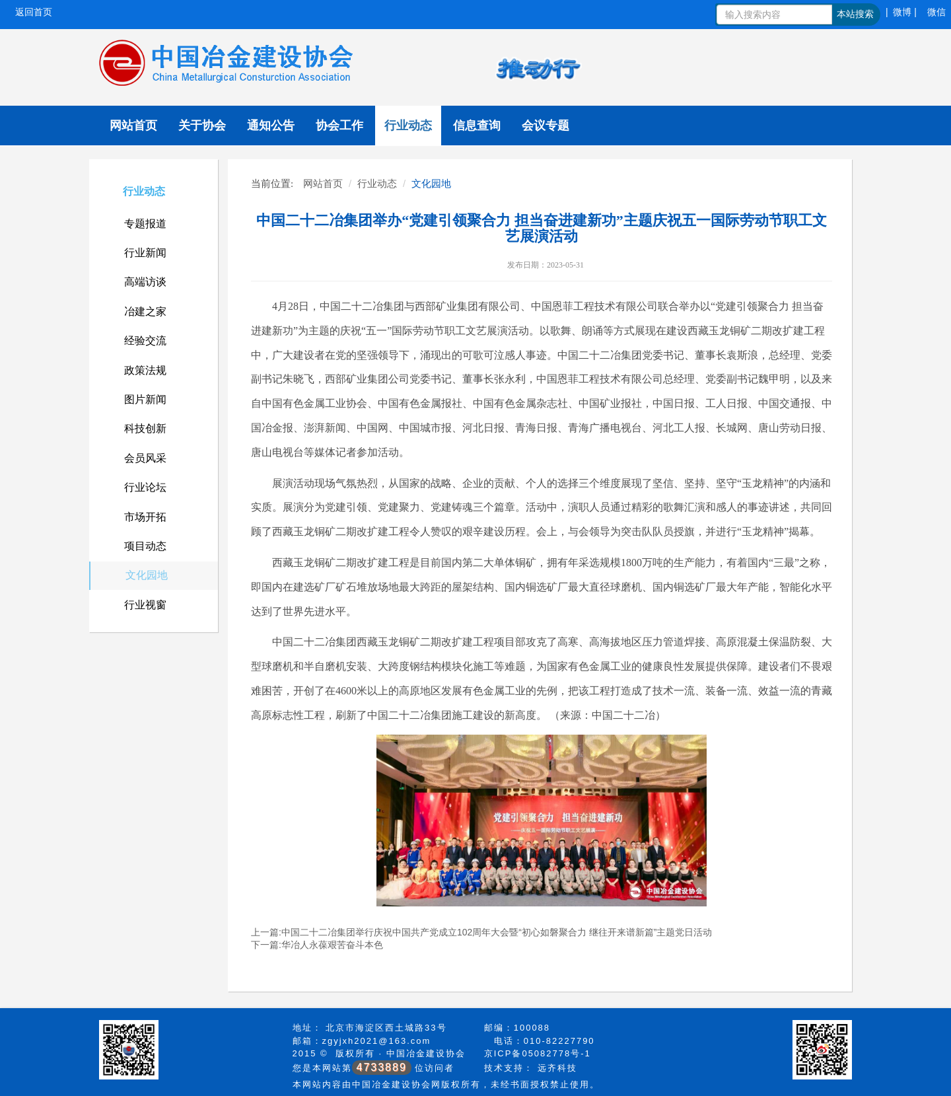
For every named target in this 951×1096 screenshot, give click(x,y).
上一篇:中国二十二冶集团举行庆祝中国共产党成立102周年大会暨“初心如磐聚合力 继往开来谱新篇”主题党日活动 (481, 932)
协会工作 (339, 125)
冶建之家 (145, 311)
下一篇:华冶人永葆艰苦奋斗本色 (317, 944)
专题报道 (145, 223)
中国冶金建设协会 (426, 1053)
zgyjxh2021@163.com (376, 1041)
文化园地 (146, 575)
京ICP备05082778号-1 (537, 1053)
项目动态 (145, 546)
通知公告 (271, 125)
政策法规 (145, 370)
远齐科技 (557, 1068)
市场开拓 (145, 517)
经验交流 (145, 340)
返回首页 (33, 12)
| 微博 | (901, 12)
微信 (936, 12)
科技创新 (145, 428)
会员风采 (145, 458)
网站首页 (133, 125)
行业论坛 (145, 487)
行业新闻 (145, 252)
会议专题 (545, 125)
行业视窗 (145, 604)
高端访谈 (145, 281)
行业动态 (408, 125)
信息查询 (477, 125)
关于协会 (202, 125)
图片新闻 (145, 399)
